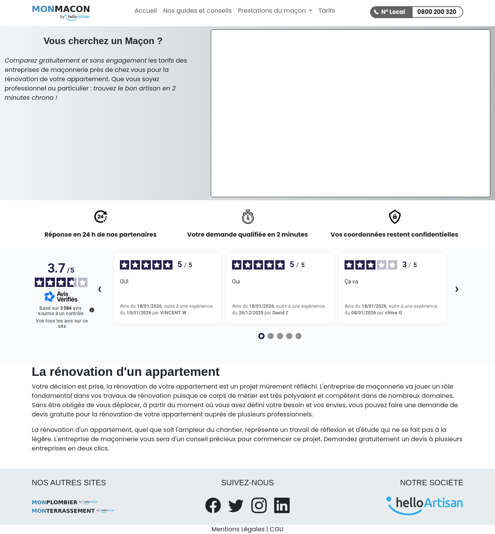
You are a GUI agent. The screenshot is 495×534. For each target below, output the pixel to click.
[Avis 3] (280, 336)
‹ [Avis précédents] (99, 288)
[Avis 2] (271, 336)
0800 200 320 (436, 12)
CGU (277, 529)
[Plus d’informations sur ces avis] (91, 309)
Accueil (146, 10)
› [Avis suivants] (457, 288)
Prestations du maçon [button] (272, 10)
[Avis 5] (298, 336)
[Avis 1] (261, 336)
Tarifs (326, 10)
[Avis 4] (289, 336)
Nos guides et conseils (197, 10)
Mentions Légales (238, 529)
